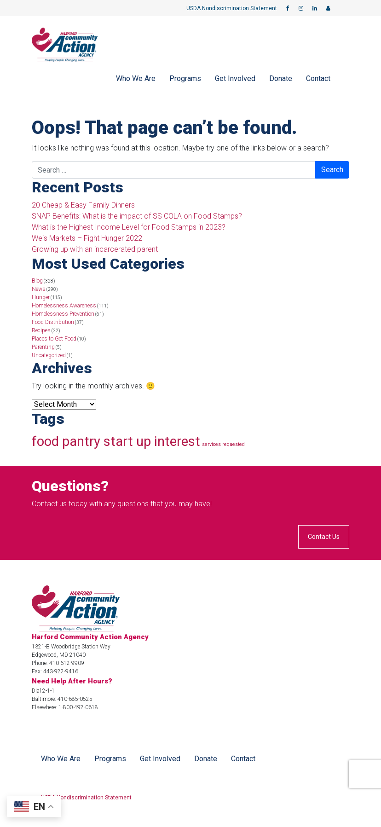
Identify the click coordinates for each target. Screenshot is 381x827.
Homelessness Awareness (64, 305)
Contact (318, 78)
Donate (280, 78)
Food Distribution (53, 322)
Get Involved (235, 78)
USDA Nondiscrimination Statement (231, 8)
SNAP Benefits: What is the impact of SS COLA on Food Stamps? (137, 216)
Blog (37, 281)
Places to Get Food (54, 338)
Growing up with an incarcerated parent (95, 249)
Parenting (43, 347)
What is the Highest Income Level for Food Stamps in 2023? (128, 227)
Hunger (41, 297)
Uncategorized (49, 355)
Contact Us (324, 536)
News (39, 289)
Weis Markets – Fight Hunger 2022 (87, 238)
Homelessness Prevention (63, 314)
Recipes (41, 330)
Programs (185, 78)
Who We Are (136, 78)
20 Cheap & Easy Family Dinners (83, 205)
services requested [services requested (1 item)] (223, 444)
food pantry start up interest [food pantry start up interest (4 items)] (116, 441)
